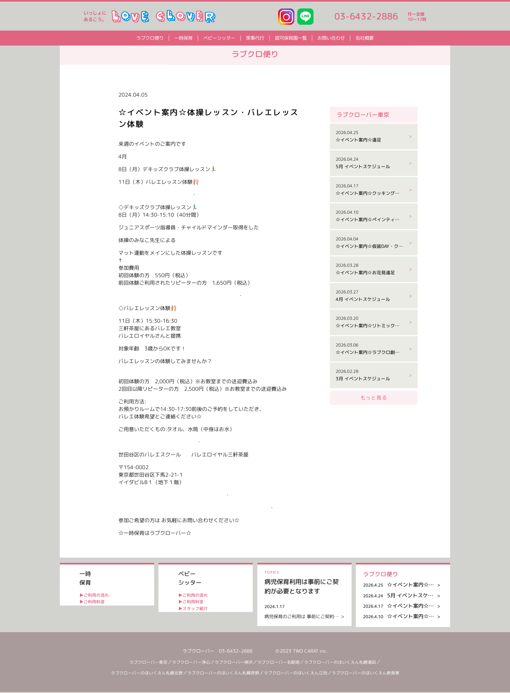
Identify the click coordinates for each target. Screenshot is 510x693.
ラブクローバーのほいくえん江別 (300, 674)
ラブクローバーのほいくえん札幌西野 (223, 674)
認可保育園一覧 (291, 38)
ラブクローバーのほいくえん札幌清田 (348, 662)
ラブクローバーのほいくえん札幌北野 (141, 674)
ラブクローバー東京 (143, 662)
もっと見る (374, 425)
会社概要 (365, 38)
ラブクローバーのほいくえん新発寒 (373, 674)
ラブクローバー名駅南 (282, 662)
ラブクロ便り (150, 38)
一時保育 (183, 38)
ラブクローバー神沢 (234, 662)
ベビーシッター (219, 38)
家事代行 (255, 38)
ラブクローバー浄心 (189, 662)
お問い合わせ (331, 38)
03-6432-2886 (366, 16)
